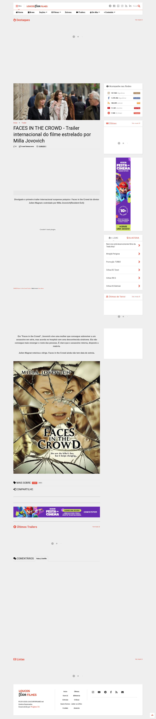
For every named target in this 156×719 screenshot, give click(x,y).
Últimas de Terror (115, 297)
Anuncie (77, 708)
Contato (65, 708)
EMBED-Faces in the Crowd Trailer (22, 288)
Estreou (68, 12)
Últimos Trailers (25, 527)
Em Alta (95, 12)
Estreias (65, 700)
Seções (43, 12)
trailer (24, 123)
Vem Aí (65, 696)
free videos (41, 288)
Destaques (21, 20)
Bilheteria (76, 696)
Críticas (76, 700)
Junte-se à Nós (76, 704)
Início (15, 123)
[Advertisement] (78, 62)
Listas (18, 659)
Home (19, 12)
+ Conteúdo (109, 12)
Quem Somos (65, 704)
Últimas (111, 123)
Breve (31, 12)
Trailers (80, 12)
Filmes (56, 12)
